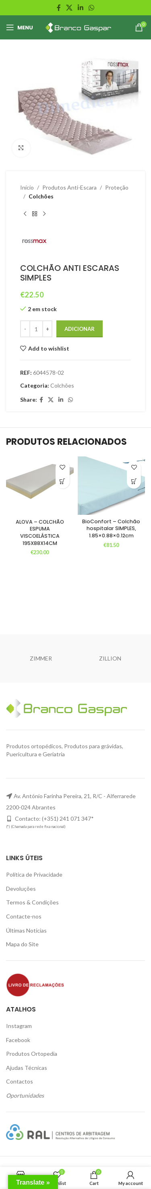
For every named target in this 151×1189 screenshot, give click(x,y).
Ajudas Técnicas (26, 1067)
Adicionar (79, 329)
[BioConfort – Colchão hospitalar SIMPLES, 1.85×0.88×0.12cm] (111, 485)
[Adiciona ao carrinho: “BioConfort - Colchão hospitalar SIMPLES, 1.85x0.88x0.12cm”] (134, 482)
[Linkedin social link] (80, 8)
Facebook (18, 1039)
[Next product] (44, 214)
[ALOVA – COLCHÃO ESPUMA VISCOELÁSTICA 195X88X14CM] (40, 486)
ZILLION (110, 658)
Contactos (19, 1081)
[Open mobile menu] (19, 27)
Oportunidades (25, 1095)
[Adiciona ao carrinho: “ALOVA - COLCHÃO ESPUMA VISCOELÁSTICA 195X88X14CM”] (63, 482)
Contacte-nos (23, 916)
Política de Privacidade (34, 874)
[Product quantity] (36, 329)
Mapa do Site (22, 944)
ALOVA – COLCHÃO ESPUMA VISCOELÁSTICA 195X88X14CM (40, 532)
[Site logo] (77, 26)
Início (27, 187)
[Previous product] (25, 214)
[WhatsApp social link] (91, 8)
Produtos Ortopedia (31, 1053)
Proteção (116, 187)
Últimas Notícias (26, 930)
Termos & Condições (32, 902)
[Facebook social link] (58, 8)
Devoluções (21, 888)
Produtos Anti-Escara (69, 187)
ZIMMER (41, 658)
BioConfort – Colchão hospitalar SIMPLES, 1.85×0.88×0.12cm (111, 528)
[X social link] (69, 8)
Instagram (19, 1025)
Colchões (41, 196)
